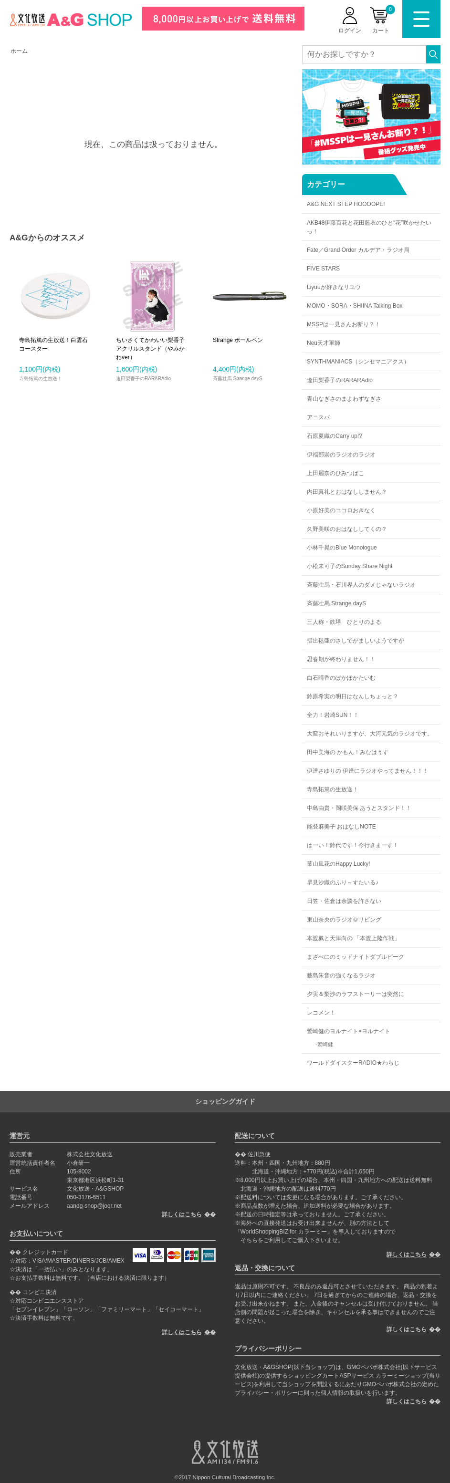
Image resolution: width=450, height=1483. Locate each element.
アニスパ (318, 417)
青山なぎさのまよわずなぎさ (344, 398)
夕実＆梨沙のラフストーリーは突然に (355, 994)
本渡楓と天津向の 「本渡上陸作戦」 (353, 938)
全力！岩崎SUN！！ (333, 715)
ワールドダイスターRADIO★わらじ (353, 1062)
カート (383, 19)
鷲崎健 (325, 1044)
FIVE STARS (323, 268)
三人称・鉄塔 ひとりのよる (344, 622)
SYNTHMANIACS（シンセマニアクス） (358, 361)
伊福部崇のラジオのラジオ (341, 454)
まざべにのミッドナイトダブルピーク (355, 957)
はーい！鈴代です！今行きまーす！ (352, 845)
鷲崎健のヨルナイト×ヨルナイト (348, 1031)
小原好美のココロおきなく (341, 510)
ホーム (19, 51)
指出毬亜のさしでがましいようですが (355, 640)
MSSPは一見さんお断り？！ (343, 324)
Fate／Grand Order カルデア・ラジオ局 (358, 250)
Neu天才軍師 (323, 343)
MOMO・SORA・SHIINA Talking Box (355, 305)
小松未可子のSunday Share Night (349, 566)
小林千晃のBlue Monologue (342, 547)
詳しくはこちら (182, 1214)
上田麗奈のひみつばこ (335, 473)
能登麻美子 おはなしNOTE (341, 826)
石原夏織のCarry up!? (334, 436)
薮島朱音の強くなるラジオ (341, 975)
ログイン (349, 30)
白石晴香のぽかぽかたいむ (341, 677)
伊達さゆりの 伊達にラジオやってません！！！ (368, 770)
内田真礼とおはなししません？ (347, 491)
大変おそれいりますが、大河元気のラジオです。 (370, 733)
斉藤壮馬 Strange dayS (336, 603)
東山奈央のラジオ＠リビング (344, 919)
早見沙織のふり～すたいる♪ (342, 882)
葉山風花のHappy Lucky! (338, 864)
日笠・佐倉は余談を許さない (344, 901)
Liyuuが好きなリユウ (334, 287)
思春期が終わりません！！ (341, 659)
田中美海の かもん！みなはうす (347, 752)
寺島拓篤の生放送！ (332, 789)
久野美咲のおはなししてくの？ (347, 529)
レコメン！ (321, 1012)
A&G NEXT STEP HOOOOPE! (346, 204)
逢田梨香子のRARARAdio (340, 380)
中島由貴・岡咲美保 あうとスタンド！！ (359, 808)
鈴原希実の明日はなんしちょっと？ (352, 696)
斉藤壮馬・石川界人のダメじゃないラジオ (361, 584)
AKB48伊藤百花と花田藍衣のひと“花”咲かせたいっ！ (369, 227)
